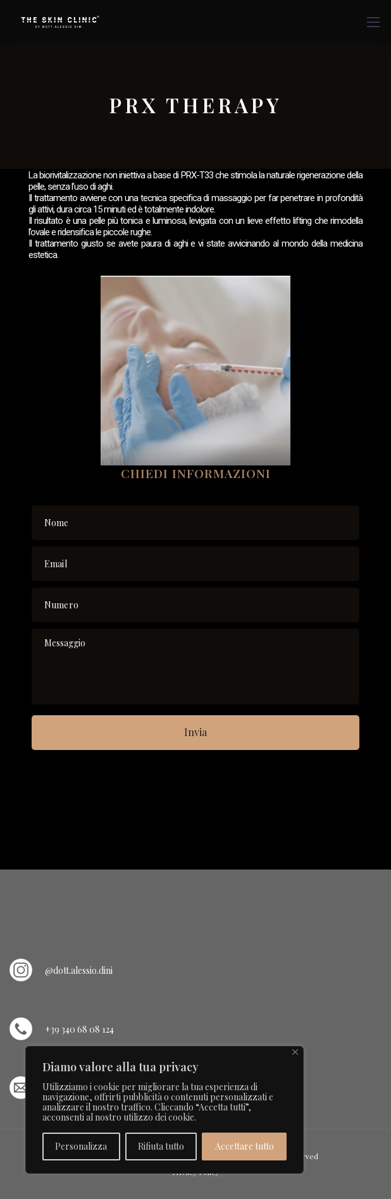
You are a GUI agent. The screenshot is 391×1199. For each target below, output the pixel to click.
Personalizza (81, 1146)
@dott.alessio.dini (79, 970)
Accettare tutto (244, 1146)
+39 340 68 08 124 (79, 1029)
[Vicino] (295, 1052)
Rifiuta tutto (161, 1146)
